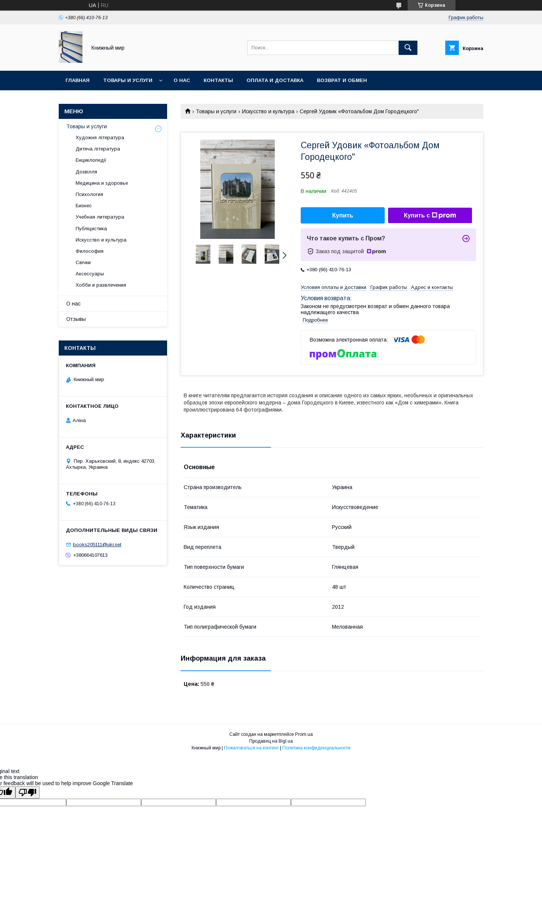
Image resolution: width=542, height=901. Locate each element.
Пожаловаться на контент (251, 748)
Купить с (430, 215)
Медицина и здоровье (102, 183)
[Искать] (408, 48)
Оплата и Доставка (275, 80)
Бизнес (84, 205)
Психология (89, 194)
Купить (342, 215)
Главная (77, 80)
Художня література (100, 137)
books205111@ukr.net (97, 544)
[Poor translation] (27, 792)
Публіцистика (91, 228)
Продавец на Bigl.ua (271, 741)
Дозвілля (86, 172)
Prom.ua (304, 734)
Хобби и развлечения (101, 285)
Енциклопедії (91, 160)
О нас (182, 80)
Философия (90, 251)
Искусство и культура (268, 111)
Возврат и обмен (342, 80)
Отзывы (76, 319)
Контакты (218, 80)
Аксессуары (90, 274)
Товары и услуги (127, 80)
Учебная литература (100, 217)
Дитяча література (98, 149)
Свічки (83, 262)
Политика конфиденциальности (316, 748)
